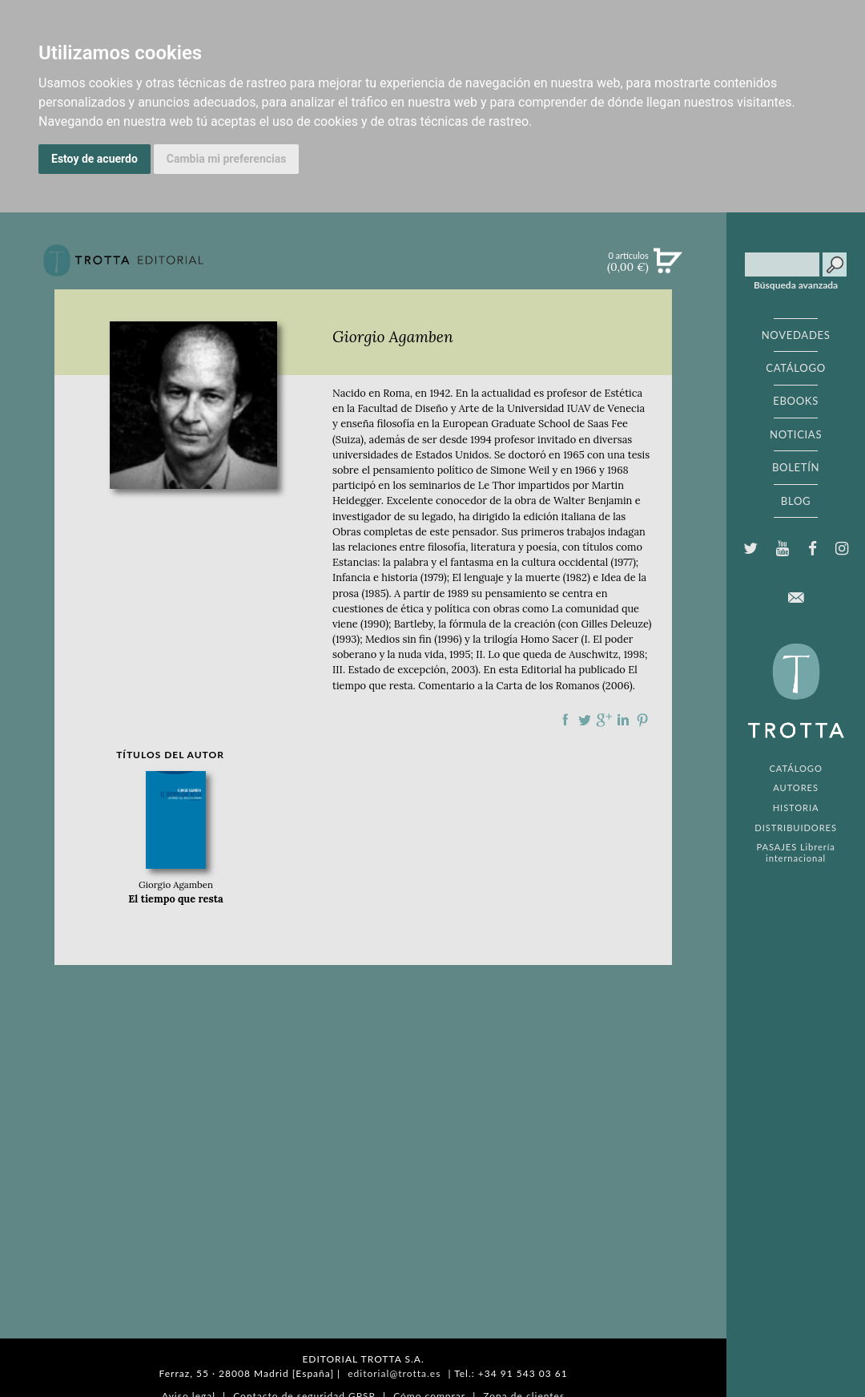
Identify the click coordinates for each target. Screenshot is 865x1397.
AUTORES (796, 787)
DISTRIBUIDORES (795, 827)
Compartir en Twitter (584, 719)
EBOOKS (796, 400)
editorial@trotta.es (394, 1373)
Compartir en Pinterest (642, 719)
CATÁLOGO (796, 367)
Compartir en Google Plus (604, 719)
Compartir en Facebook (565, 719)
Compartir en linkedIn (623, 719)
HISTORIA (796, 807)
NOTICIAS (796, 434)
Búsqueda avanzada (796, 285)
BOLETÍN (795, 467)
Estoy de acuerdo (94, 158)
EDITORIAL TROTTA (796, 695)
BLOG (796, 501)
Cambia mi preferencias (227, 158)
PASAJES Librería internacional (795, 852)
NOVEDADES (796, 335)
